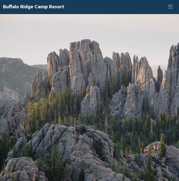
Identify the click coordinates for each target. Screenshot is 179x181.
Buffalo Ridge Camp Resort (33, 7)
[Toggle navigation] (170, 7)
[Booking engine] (89, 97)
